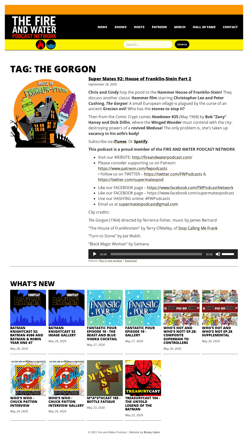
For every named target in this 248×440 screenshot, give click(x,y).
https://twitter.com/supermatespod (130, 179)
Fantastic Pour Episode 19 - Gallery (140, 331)
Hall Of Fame (204, 27)
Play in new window (110, 260)
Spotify (140, 141)
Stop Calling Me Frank (197, 228)
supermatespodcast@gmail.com (148, 204)
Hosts (139, 27)
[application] (163, 254)
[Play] (94, 254)
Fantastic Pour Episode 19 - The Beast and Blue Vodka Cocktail (102, 333)
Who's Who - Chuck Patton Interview (23, 402)
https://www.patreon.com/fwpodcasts (132, 168)
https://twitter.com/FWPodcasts (173, 174)
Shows (121, 27)
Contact (230, 27)
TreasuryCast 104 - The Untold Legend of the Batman (142, 403)
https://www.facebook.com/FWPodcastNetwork (190, 187)
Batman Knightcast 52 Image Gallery (62, 331)
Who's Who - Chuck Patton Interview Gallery (66, 402)
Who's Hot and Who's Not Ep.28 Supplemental (217, 331)
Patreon (159, 27)
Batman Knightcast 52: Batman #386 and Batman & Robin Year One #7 (26, 335)
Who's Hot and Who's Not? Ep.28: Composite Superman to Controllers (179, 335)
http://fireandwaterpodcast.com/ (162, 157)
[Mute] (218, 254)
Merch (180, 27)
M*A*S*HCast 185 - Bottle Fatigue (103, 400)
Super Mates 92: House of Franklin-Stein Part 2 (139, 79)
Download (131, 260)
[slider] (156, 254)
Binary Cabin (152, 432)
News (102, 27)
